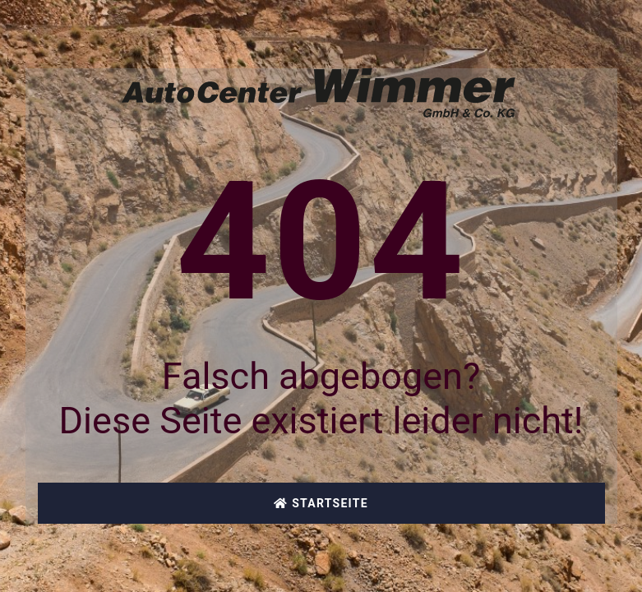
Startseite (321, 503)
